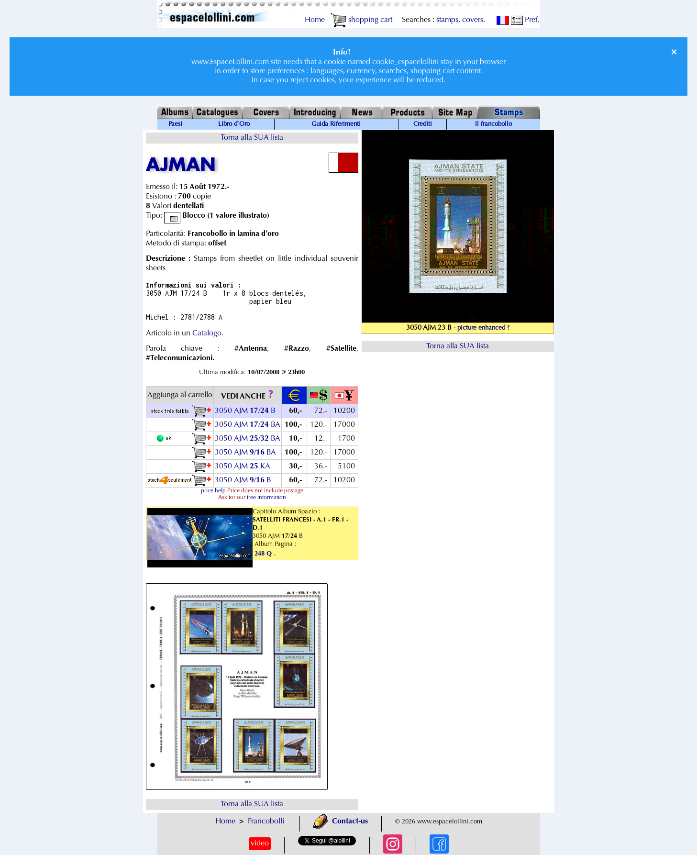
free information (266, 497)
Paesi (175, 124)
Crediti (422, 124)
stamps (447, 20)
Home (315, 20)
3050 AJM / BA (247, 425)
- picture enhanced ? (481, 328)
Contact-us (340, 821)
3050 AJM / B (245, 411)
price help (213, 491)
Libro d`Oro (234, 124)
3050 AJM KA (242, 466)
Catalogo (206, 333)
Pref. (525, 20)
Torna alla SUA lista (252, 138)
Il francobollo (493, 124)
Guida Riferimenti (336, 124)
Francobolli (266, 821)
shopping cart (361, 20)
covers (472, 20)
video (260, 843)
